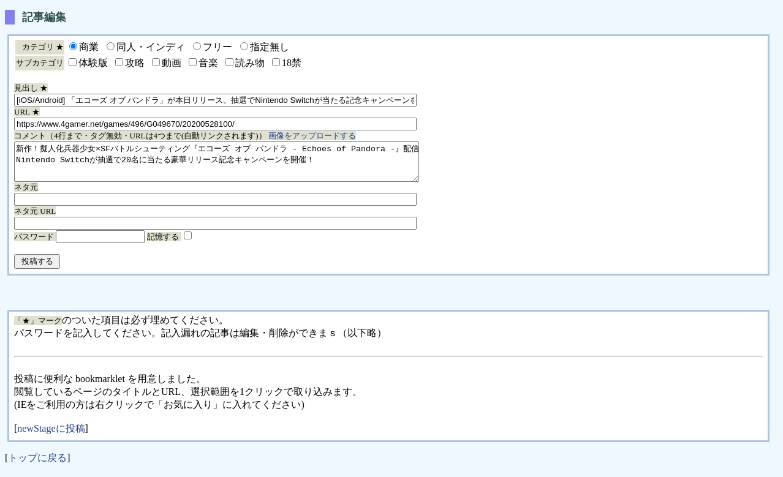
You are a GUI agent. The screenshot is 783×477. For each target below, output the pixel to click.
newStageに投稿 (51, 435)
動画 (171, 63)
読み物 (250, 63)
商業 (89, 47)
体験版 (93, 63)
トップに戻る (37, 465)
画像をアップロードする (312, 135)
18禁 (291, 63)
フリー (217, 47)
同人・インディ (150, 47)
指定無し (269, 47)
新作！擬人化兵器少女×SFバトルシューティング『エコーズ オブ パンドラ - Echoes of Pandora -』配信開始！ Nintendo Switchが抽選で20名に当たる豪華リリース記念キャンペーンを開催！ (241, 165)
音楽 (208, 63)
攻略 (135, 63)
